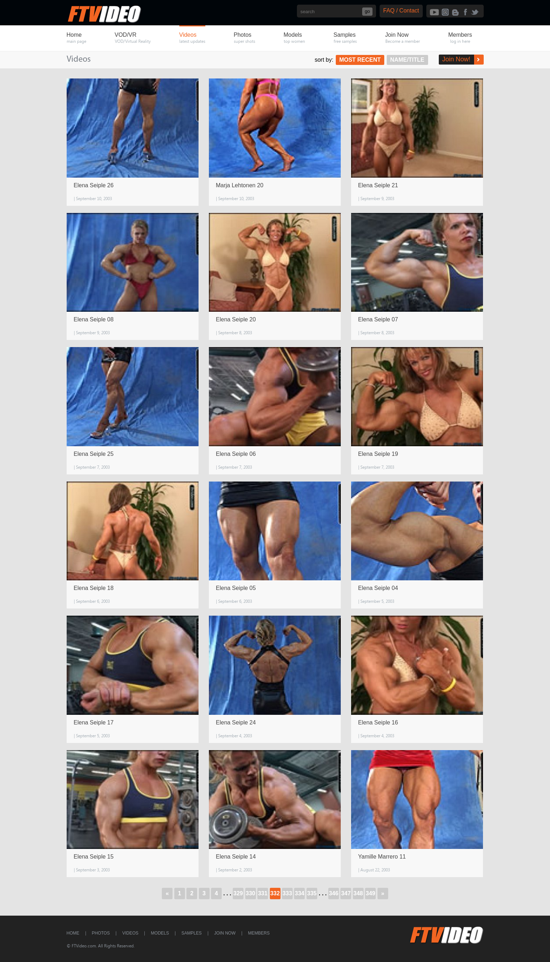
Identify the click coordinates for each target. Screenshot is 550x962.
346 (334, 893)
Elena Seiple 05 (236, 588)
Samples (191, 933)
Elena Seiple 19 (378, 454)
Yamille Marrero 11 (382, 857)
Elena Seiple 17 (94, 722)
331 (263, 893)
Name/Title (407, 60)
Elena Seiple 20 (236, 319)
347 (346, 893)
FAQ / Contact (401, 10)
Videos (130, 933)
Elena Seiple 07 (378, 319)
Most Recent (360, 60)
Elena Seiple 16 (378, 722)
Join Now (225, 933)
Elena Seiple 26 (94, 185)
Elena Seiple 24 (236, 722)
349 (370, 893)
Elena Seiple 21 (378, 185)
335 (312, 893)
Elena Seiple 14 (236, 857)
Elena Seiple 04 (378, 588)
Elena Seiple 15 (94, 857)
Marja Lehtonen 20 (239, 185)
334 (299, 893)
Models (160, 933)
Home (73, 933)
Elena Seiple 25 (94, 454)
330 (250, 893)
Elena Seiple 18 (94, 588)
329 (238, 893)
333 (287, 893)
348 (358, 893)
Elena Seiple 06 (236, 454)
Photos (101, 933)
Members (259, 933)
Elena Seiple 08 (94, 319)
